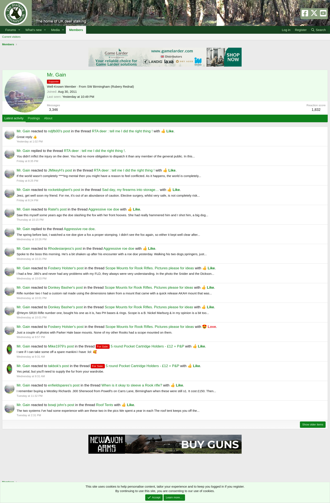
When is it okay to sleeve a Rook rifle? (131, 385)
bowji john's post (61, 405)
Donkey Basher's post (65, 288)
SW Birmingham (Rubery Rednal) (110, 86)
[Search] (318, 30)
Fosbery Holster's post (66, 268)
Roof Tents (104, 405)
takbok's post (58, 366)
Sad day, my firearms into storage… (130, 190)
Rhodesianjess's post (65, 249)
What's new (33, 30)
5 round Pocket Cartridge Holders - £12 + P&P (140, 346)
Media (55, 30)
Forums (10, 30)
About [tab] (48, 118)
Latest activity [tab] (14, 118)
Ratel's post (57, 209)
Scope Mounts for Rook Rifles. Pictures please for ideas (149, 268)
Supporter (53, 81)
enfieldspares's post (64, 385)
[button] (19, 30)
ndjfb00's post (59, 131)
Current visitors (11, 36)
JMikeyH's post (60, 170)
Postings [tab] (34, 118)
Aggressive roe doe (103, 209)
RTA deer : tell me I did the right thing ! (122, 131)
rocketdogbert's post (64, 190)
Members (76, 30)
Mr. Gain (23, 131)
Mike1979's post (61, 346)
